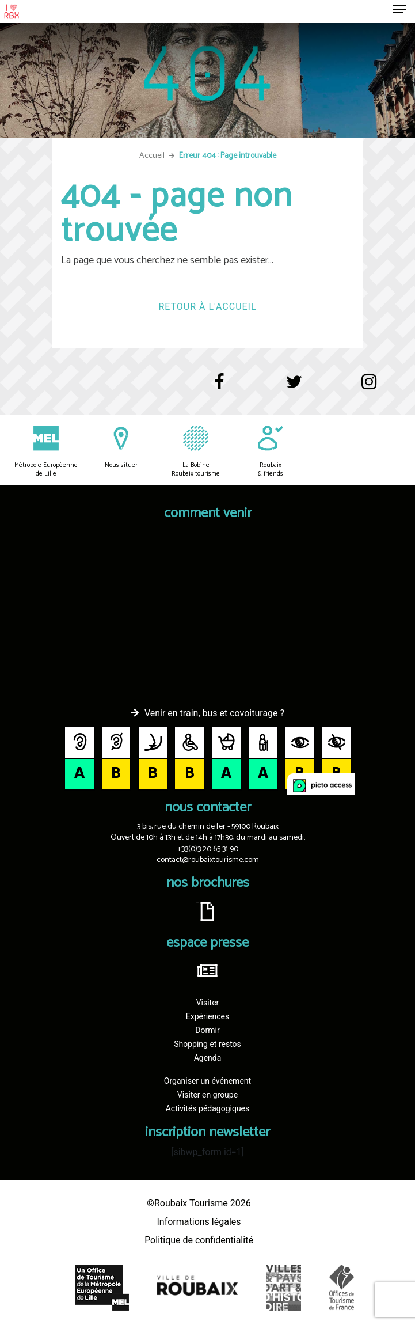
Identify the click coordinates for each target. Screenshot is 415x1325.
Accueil (152, 155)
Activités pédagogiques (208, 1108)
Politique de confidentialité (198, 1240)
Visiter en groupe (207, 1094)
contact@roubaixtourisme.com (208, 860)
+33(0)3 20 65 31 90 (207, 849)
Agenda (208, 1057)
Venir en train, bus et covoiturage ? (214, 713)
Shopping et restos (207, 1044)
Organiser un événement (207, 1080)
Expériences (207, 1016)
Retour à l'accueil (207, 306)
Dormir (207, 1030)
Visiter (207, 1002)
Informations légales (199, 1221)
